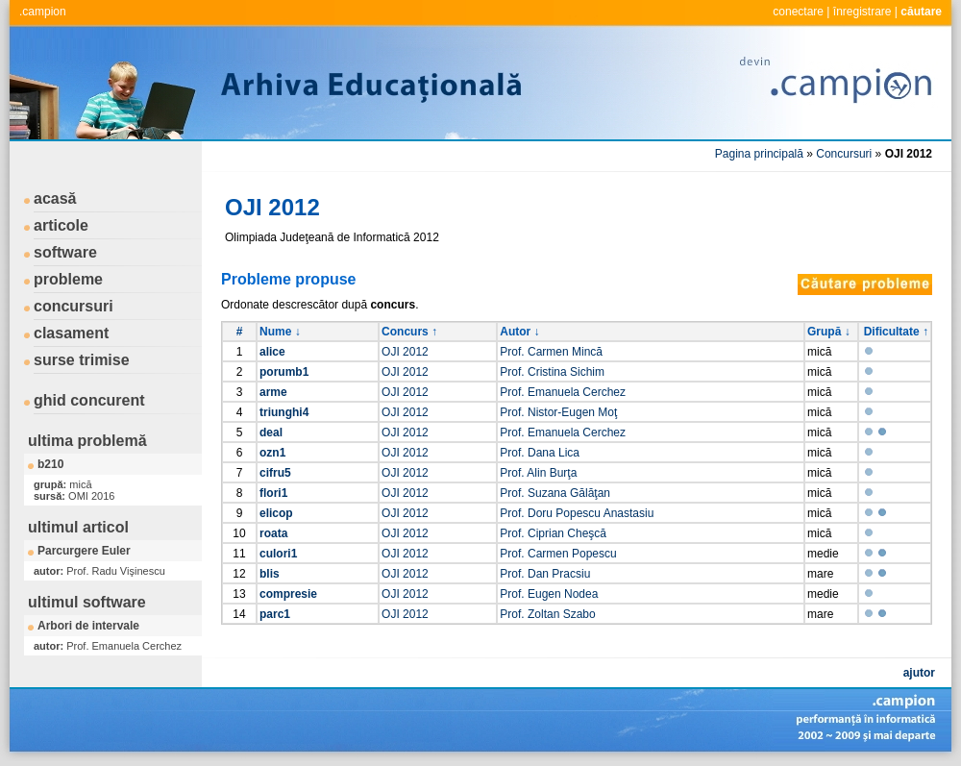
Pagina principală (759, 154)
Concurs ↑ (409, 331)
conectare (798, 11)
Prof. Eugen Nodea (549, 594)
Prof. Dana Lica (539, 452)
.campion (42, 11)
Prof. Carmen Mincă (551, 351)
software (65, 252)
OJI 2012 (405, 351)
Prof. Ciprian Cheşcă (553, 533)
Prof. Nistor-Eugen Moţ (558, 412)
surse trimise (82, 360)
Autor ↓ (519, 331)
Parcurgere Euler (84, 550)
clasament (71, 333)
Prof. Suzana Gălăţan (555, 493)
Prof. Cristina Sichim (552, 372)
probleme (68, 279)
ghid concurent (89, 400)
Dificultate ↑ (896, 331)
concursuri (73, 306)
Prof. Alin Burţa (538, 473)
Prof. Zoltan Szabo (547, 614)
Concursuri (844, 154)
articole (61, 225)
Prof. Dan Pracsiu (545, 574)
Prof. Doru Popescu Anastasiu (576, 513)
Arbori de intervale (88, 625)
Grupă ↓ (828, 331)
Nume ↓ (280, 331)
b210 (50, 464)
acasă (55, 198)
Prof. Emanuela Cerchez (563, 392)
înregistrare (862, 11)
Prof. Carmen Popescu (558, 553)
